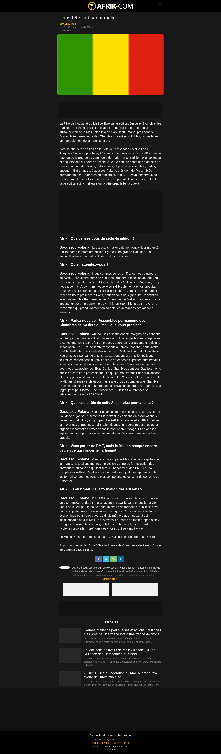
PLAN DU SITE (119, 740)
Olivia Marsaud (67, 23)
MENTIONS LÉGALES (120, 743)
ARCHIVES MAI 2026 (101, 746)
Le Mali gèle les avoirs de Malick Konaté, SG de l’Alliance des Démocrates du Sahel (119, 652)
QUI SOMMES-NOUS (100, 743)
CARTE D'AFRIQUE (103, 740)
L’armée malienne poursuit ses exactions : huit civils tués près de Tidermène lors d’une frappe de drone (122, 632)
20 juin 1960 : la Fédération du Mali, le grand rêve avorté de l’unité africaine (121, 675)
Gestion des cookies (120, 746)
